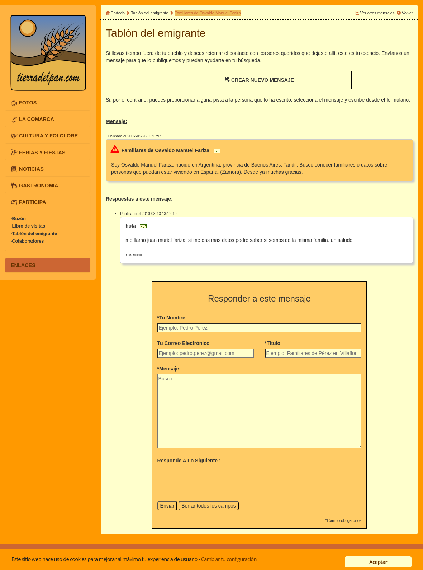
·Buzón (18, 218)
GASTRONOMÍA (38, 185)
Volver (407, 13)
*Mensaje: (169, 369)
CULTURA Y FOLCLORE (48, 136)
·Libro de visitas (28, 226)
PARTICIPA (32, 202)
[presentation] (211, 480)
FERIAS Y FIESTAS (42, 152)
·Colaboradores (27, 241)
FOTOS (28, 103)
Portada (118, 13)
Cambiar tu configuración (229, 558)
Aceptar (378, 561)
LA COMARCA (36, 119)
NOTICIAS (31, 169)
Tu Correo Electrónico (183, 343)
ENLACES (23, 265)
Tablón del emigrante (149, 13)
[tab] (47, 103)
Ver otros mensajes (377, 13)
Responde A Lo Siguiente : (189, 460)
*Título (273, 343)
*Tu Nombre (171, 318)
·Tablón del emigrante (34, 233)
